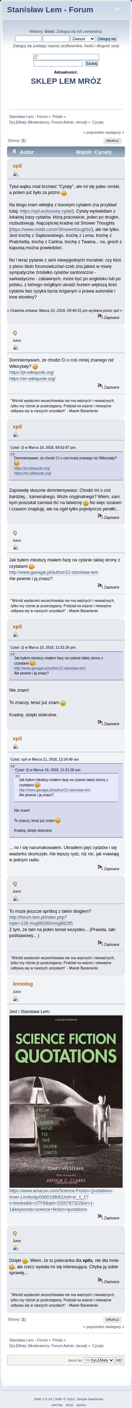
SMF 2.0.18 (43, 1399)
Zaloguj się (66, 31)
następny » (114, 132)
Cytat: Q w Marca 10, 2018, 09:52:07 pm (42, 448)
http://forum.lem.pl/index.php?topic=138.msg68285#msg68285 (41, 920)
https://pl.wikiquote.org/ (31, 372)
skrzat (81, 122)
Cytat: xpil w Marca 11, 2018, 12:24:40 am (44, 759)
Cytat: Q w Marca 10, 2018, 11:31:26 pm (42, 647)
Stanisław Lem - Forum (50, 9)
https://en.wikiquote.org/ (32, 378)
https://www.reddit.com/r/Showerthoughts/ (51, 229)
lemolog (23, 984)
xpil (17, 166)
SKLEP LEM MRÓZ (66, 81)
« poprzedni (93, 132)
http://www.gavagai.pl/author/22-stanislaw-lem (53, 572)
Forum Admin (63, 122)
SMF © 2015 (65, 1399)
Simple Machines (90, 1399)
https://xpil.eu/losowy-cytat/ (46, 211)
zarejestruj (92, 31)
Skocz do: (75, 1360)
